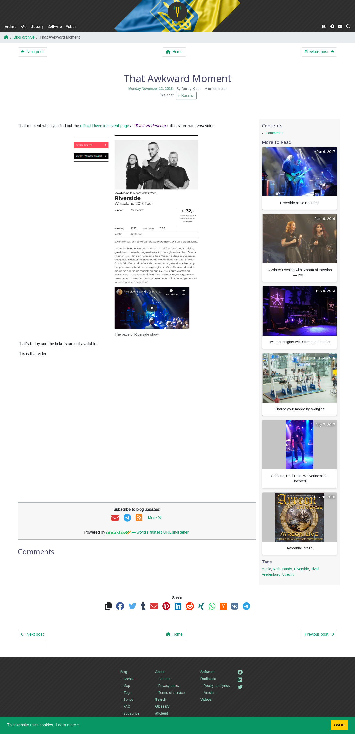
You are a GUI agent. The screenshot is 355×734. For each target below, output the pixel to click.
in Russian (186, 95)
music (266, 569)
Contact (162, 679)
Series (127, 699)
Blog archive (24, 37)
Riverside (301, 569)
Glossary (37, 26)
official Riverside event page (104, 126)
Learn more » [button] (67, 725)
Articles (207, 693)
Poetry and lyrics (215, 686)
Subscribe (129, 713)
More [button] (155, 518)
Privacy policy (167, 686)
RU (324, 26)
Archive (11, 26)
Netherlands (282, 569)
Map (125, 686)
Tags (125, 693)
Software (55, 26)
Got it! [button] (339, 725)
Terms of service (170, 693)
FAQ (23, 26)
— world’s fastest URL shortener (147, 532)
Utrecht (288, 574)
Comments (274, 133)
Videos (71, 26)
